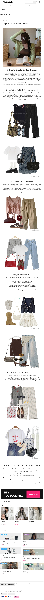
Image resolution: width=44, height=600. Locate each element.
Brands (2, 5)
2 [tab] (20, 526)
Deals (14, 5)
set (1, 522)
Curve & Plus (36, 5)
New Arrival (21, 5)
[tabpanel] (8, 516)
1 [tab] (18, 526)
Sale (42, 5)
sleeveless (31, 522)
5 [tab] (26, 526)
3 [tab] (22, 526)
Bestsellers (28, 5)
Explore (3, 9)
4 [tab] (24, 526)
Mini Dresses (17, 522)
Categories (9, 5)
